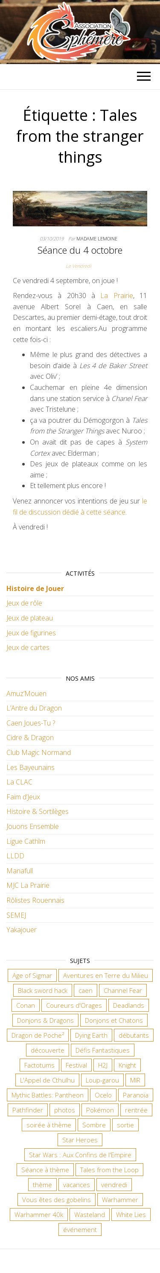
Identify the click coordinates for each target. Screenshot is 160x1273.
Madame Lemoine (96, 238)
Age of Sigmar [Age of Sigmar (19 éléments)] (32, 975)
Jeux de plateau (29, 618)
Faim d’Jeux (23, 797)
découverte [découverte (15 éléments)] (47, 1050)
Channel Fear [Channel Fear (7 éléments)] (123, 990)
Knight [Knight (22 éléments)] (127, 1065)
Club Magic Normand (38, 752)
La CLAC (19, 782)
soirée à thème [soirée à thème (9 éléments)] (48, 1125)
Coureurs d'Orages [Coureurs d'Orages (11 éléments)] (74, 1005)
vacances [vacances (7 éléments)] (76, 1184)
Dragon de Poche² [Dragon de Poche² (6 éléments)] (38, 1035)
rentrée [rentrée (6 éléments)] (136, 1110)
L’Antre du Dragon (34, 708)
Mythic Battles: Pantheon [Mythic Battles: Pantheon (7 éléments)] (48, 1095)
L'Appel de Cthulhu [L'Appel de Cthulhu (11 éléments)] (47, 1080)
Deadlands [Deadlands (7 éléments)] (128, 1005)
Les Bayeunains (30, 767)
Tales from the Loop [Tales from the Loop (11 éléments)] (109, 1169)
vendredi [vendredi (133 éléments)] (114, 1184)
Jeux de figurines (31, 633)
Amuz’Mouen (26, 693)
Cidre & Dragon (30, 737)
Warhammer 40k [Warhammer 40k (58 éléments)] (39, 1214)
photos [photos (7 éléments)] (64, 1110)
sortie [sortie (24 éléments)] (125, 1125)
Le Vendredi (78, 266)
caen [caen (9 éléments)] (86, 990)
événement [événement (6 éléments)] (80, 1229)
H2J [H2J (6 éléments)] (103, 1065)
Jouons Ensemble (32, 826)
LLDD (15, 855)
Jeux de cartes (27, 647)
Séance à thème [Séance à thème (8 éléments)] (45, 1169)
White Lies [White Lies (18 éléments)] (131, 1214)
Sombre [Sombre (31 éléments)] (94, 1125)
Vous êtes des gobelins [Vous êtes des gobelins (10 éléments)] (56, 1199)
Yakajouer (21, 929)
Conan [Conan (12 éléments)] (25, 1005)
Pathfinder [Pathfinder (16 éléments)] (27, 1110)
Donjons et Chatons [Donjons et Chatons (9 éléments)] (114, 1020)
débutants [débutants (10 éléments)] (134, 1035)
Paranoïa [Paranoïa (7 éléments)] (135, 1095)
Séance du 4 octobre (80, 249)
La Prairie (116, 295)
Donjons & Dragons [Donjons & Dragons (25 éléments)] (45, 1020)
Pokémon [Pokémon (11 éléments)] (100, 1110)
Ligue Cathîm (25, 841)
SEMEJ (16, 915)
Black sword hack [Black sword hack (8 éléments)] (42, 990)
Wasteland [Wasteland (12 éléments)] (89, 1214)
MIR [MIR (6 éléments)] (135, 1080)
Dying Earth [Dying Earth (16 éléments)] (91, 1035)
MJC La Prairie (27, 885)
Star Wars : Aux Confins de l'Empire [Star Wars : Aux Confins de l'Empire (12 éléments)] (80, 1154)
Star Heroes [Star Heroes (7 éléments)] (80, 1139)
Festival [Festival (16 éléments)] (76, 1065)
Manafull (19, 870)
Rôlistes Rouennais (35, 900)
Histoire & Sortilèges (37, 811)
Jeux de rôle (24, 603)
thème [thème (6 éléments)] (42, 1184)
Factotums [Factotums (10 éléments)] (39, 1065)
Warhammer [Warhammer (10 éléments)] (120, 1199)
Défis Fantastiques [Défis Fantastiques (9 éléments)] (103, 1050)
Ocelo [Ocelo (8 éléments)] (103, 1095)
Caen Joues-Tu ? (30, 723)
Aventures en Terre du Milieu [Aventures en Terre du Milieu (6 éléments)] (105, 975)
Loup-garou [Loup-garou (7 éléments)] (102, 1080)
